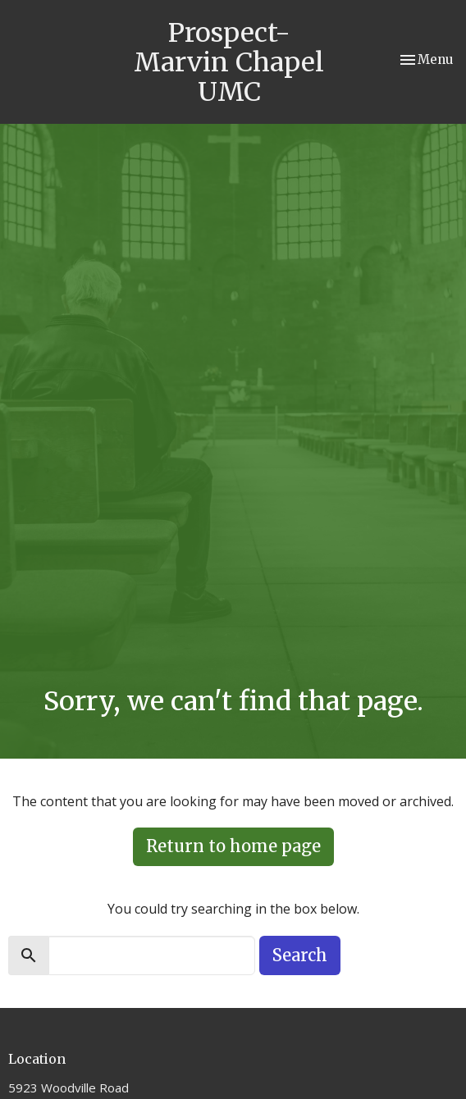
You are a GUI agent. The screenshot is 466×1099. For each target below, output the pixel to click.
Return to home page (233, 846)
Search (299, 955)
